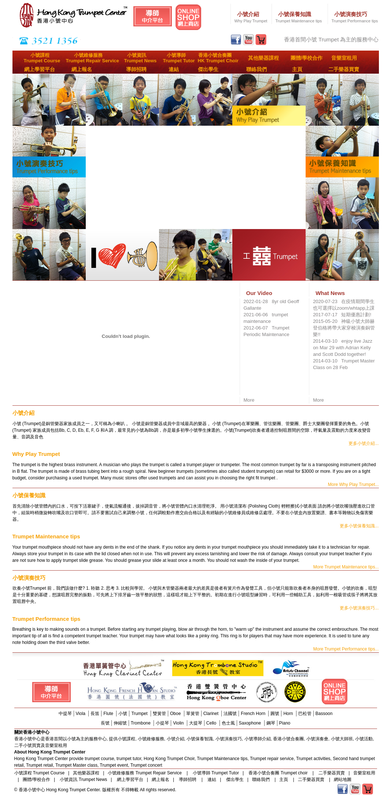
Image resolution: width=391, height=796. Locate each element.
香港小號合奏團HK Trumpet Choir (218, 57)
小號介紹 (248, 14)
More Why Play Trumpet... (353, 484)
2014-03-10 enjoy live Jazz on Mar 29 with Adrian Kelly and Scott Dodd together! (342, 347)
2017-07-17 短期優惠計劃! (342, 314)
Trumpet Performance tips (355, 21)
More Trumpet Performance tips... (346, 649)
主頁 (297, 69)
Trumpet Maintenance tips (299, 21)
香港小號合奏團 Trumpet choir (278, 772)
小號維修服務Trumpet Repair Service (92, 57)
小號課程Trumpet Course (42, 57)
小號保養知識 (294, 14)
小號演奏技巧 (350, 14)
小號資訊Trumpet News (140, 57)
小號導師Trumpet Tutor (179, 57)
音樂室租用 (344, 58)
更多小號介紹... (363, 443)
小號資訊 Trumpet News (83, 779)
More (249, 400)
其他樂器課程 (263, 58)
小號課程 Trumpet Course (39, 772)
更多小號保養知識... (359, 525)
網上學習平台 (39, 69)
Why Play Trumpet (251, 21)
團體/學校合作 (307, 58)
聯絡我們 (256, 69)
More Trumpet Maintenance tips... (346, 567)
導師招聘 (136, 69)
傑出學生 (208, 69)
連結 (174, 69)
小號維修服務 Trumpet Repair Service (145, 772)
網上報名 (81, 69)
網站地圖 (342, 779)
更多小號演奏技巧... (359, 608)
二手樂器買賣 (343, 69)
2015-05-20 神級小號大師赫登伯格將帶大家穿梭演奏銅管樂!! (344, 327)
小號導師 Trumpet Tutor (216, 772)
